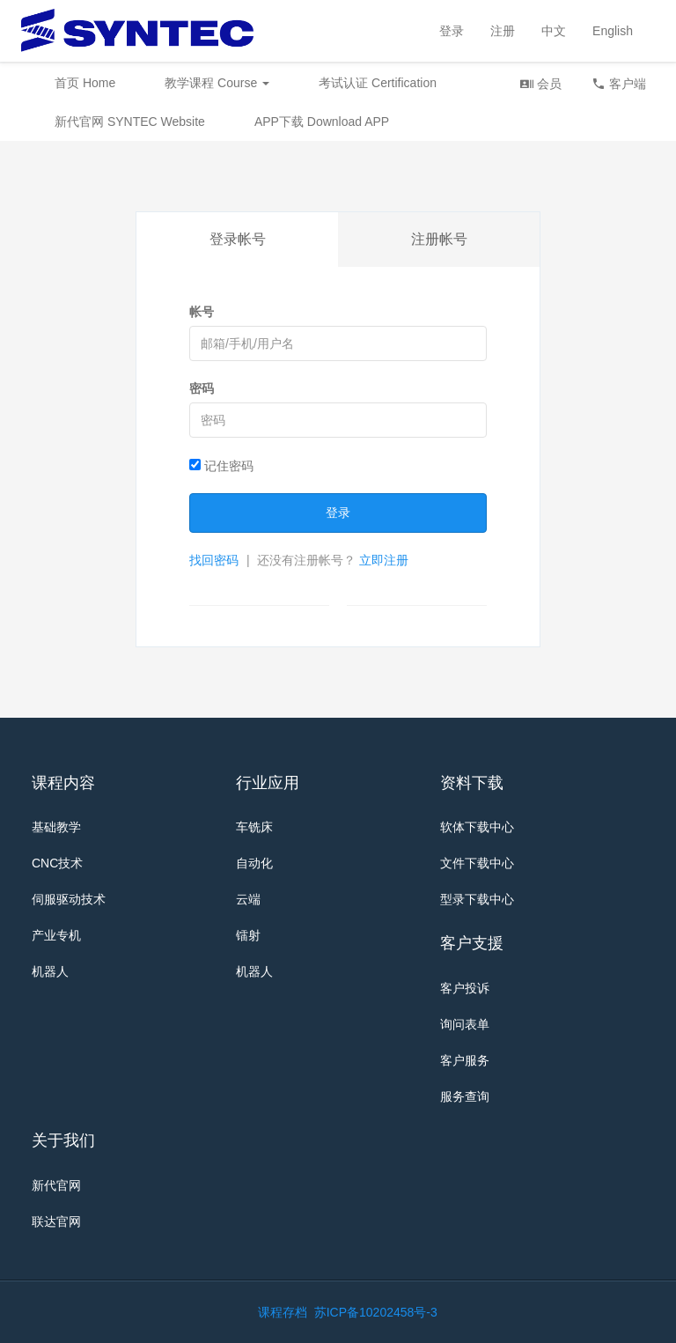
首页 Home (85, 83)
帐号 (201, 312)
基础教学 (56, 827)
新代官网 (56, 1185)
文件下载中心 (477, 863)
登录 (451, 31)
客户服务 (464, 1060)
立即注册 (383, 560)
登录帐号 (237, 239)
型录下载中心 (477, 899)
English (612, 31)
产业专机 (56, 935)
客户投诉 (464, 988)
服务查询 (464, 1096)
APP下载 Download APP (321, 121)
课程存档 (282, 1312)
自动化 (254, 863)
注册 (502, 31)
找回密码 (214, 560)
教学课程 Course (217, 83)
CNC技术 (57, 863)
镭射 (248, 935)
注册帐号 (439, 239)
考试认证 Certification (378, 83)
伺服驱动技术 (69, 899)
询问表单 (464, 1024)
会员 (540, 83)
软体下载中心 (477, 827)
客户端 (619, 83)
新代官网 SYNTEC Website (130, 121)
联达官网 (56, 1221)
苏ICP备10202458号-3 (375, 1312)
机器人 (50, 971)
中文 (553, 31)
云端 (248, 899)
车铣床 (254, 827)
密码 (201, 388)
